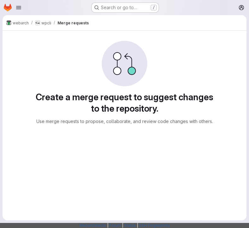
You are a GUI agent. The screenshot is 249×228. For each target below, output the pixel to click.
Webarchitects (92, 225)
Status (130, 225)
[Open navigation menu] (19, 8)
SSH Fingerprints (154, 225)
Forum (115, 225)
